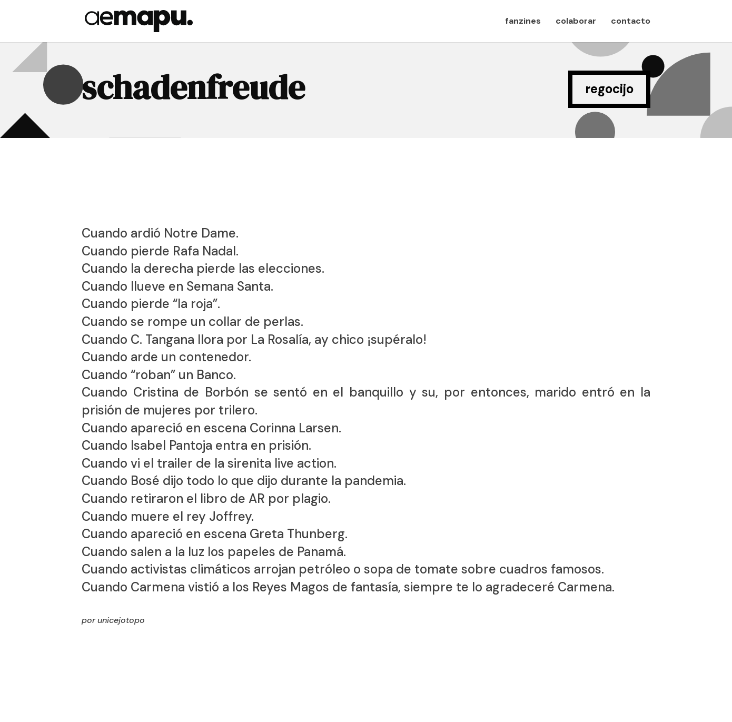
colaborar (576, 21)
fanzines (523, 21)
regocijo (609, 89)
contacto (630, 21)
